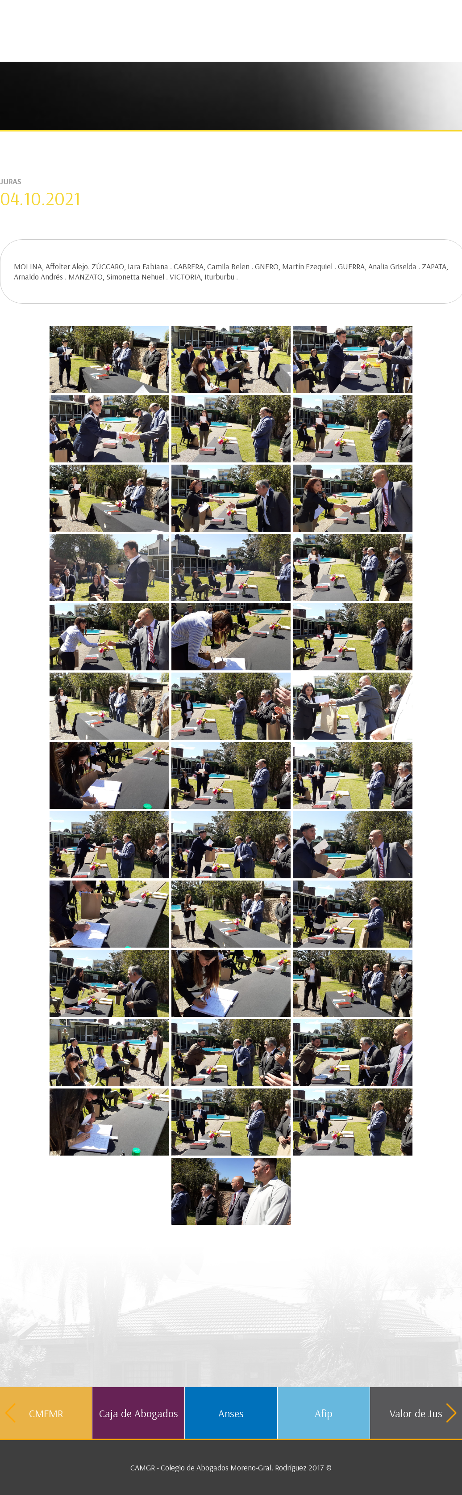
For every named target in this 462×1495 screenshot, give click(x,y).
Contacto (316, 11)
